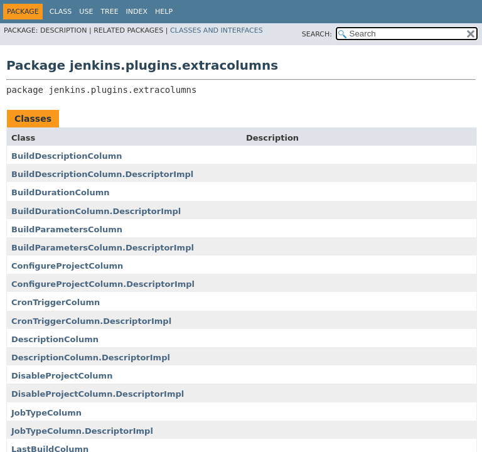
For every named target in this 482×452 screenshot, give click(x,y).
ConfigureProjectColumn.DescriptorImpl (103, 284)
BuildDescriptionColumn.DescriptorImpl (102, 174)
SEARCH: (317, 34)
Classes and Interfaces (216, 30)
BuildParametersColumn (66, 229)
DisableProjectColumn (61, 375)
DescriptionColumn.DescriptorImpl (90, 357)
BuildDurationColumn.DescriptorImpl (96, 211)
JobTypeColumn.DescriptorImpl (82, 431)
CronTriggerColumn (55, 302)
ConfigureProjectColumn (67, 266)
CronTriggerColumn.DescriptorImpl (91, 321)
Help (164, 12)
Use (86, 12)
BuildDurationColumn (60, 192)
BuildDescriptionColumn (66, 156)
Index (136, 12)
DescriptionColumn (55, 339)
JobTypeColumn (46, 412)
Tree (109, 12)
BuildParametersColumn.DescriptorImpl (102, 247)
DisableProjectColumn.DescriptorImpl (97, 394)
